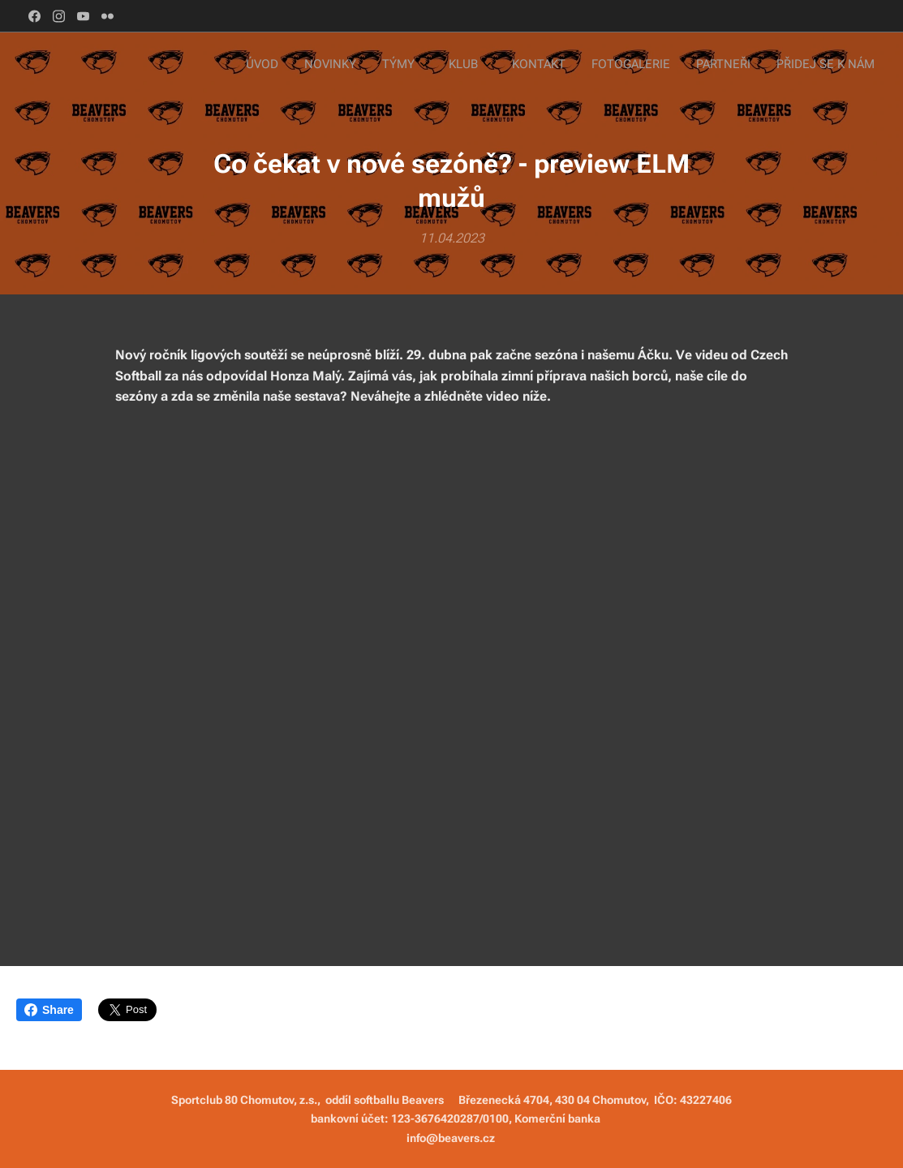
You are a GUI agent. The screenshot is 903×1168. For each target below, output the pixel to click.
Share (49, 1009)
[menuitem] (681, 65)
